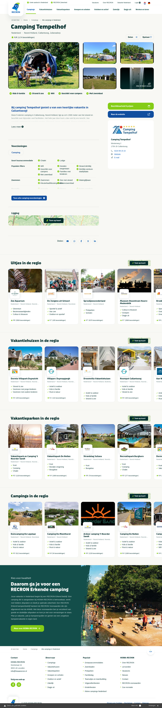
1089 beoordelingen (59, 476)
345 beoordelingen (131, 398)
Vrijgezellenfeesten (92, 683)
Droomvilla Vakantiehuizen (97, 378)
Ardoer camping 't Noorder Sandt (97, 535)
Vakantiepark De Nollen (58, 456)
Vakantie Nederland (124, 3)
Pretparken (89, 671)
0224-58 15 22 (120, 151)
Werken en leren (142, 9)
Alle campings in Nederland (51, 20)
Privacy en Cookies (114, 703)
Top (150, 651)
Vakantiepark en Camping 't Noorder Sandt (24, 457)
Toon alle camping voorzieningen (29, 198)
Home (26, 20)
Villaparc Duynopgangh (58, 378)
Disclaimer (128, 703)
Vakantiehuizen (45, 9)
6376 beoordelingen (96, 320)
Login (137, 3)
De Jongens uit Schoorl (58, 301)
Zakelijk (116, 9)
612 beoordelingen (22, 553)
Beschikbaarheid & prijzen (130, 106)
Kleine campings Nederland (95, 691)
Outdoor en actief (101, 9)
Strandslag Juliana (93, 456)
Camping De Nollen (129, 534)
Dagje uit (127, 9)
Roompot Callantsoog (130, 378)
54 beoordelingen (58, 553)
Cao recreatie (127, 687)
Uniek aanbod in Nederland (37, 2)
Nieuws (125, 675)
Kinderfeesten (90, 687)
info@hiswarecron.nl (19, 671)
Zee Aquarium (18, 301)
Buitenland (108, 382)
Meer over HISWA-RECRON (27, 628)
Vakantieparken (63, 9)
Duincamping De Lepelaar (23, 534)
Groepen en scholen (82, 9)
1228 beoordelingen (23, 476)
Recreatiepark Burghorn (132, 456)
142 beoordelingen (59, 398)
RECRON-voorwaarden (131, 683)
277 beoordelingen (131, 476)
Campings (31, 9)
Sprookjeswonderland (94, 301)
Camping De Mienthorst (59, 534)
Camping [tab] (16, 152)
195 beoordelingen (59, 320)
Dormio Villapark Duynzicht (24, 378)
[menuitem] (30, 9)
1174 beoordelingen (26, 37)
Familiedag (89, 675)
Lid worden (126, 667)
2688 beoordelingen (132, 320)
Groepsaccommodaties (94, 663)
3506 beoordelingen (23, 320)
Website (117, 154)
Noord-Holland (25, 304)
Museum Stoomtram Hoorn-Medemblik (134, 302)
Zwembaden (90, 667)
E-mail (116, 158)
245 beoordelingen (22, 398)
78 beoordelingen (95, 476)
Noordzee (35, 304)
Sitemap (145, 703)
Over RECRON (108, 3)
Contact (125, 679)
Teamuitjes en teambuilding (95, 679)
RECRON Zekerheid (59, 2)
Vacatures (95, 3)
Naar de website (130, 114)
